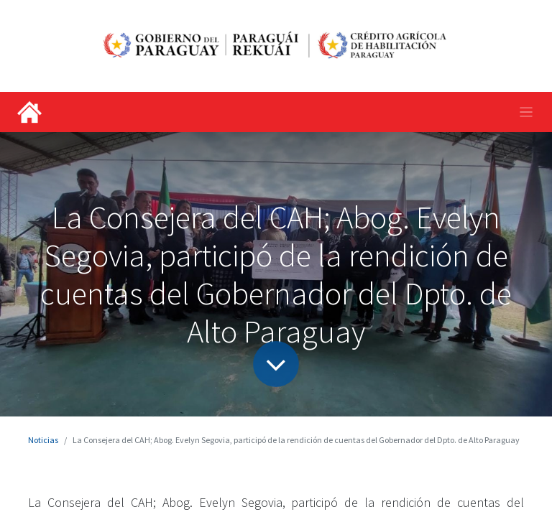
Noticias (43, 439)
